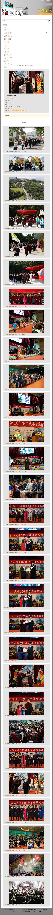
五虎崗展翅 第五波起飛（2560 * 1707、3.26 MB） (15, 471)
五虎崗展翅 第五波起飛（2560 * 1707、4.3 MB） (15, 850)
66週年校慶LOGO (8, 55)
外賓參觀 (6, 49)
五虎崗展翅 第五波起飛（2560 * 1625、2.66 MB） (15, 687)
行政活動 (6, 42)
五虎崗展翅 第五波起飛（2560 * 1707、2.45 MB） (15, 552)
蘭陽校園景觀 (7, 38)
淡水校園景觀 (7, 33)
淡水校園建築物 (8, 32)
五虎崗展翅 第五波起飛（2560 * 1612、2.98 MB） (15, 361)
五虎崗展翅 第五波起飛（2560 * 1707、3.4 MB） (15, 334)
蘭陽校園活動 (7, 39)
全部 (5, 27)
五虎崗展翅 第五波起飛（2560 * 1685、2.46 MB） (15, 607)
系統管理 (49, 0)
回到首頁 (43, 0)
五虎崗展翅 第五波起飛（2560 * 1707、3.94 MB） (15, 904)
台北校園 (6, 35)
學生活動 (6, 48)
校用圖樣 (6, 63)
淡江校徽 (6, 61)
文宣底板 (6, 60)
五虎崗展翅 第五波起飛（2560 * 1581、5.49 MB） (15, 876)
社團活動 (6, 47)
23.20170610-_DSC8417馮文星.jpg (18, 110)
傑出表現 (6, 45)
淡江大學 (20, 911)
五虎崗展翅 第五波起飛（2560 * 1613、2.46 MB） (15, 795)
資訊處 (23, 911)
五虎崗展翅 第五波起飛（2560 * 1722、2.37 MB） (15, 499)
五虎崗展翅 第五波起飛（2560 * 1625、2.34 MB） (15, 822)
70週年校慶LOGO (8, 57)
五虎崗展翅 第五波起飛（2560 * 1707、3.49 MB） (15, 284)
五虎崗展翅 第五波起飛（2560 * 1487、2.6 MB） (15, 768)
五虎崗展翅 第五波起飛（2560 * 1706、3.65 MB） (15, 417)
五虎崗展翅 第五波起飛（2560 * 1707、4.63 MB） (15, 200)
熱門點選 (6, 29)
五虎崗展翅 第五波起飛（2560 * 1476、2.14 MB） (15, 632)
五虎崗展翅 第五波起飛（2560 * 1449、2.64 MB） (15, 524)
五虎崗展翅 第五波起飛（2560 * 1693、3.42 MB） (15, 151)
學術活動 (6, 41)
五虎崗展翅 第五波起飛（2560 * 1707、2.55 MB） (15, 715)
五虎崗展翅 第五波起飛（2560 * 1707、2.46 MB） (15, 660)
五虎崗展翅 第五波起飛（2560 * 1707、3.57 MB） (15, 228)
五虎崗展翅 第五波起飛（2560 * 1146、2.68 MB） (15, 171)
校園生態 (6, 52)
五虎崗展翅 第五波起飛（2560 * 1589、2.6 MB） (15, 443)
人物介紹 (6, 51)
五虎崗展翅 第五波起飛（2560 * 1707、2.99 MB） (15, 580)
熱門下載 (6, 30)
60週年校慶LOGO (8, 54)
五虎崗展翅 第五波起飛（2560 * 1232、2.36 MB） (15, 306)
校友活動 (6, 44)
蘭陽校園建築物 (8, 36)
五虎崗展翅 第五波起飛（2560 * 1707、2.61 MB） (15, 743)
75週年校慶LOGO (8, 58)
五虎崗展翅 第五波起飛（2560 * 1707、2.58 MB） (15, 389)
